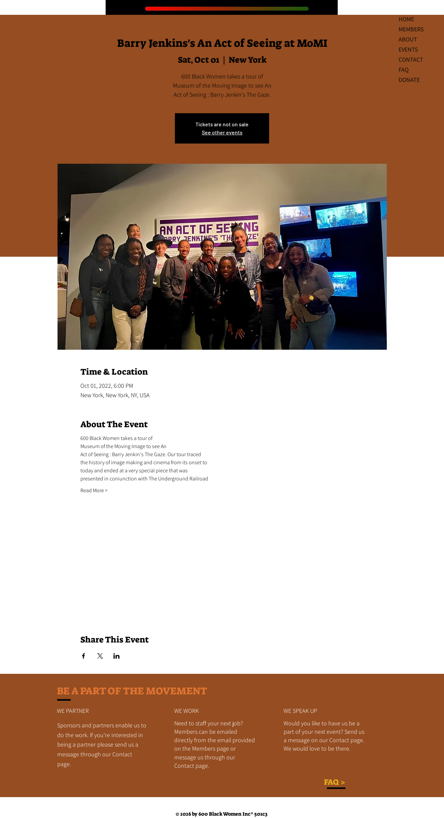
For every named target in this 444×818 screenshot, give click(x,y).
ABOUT (408, 39)
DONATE (409, 80)
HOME (406, 19)
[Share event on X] (100, 656)
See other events (222, 132)
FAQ (404, 69)
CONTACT (411, 59)
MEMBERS (411, 29)
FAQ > (334, 782)
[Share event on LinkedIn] (116, 656)
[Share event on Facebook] (83, 656)
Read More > (94, 490)
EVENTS (408, 49)
